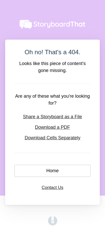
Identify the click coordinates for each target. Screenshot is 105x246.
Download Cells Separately (52, 137)
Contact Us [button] (52, 187)
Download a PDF (52, 127)
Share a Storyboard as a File (52, 116)
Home (52, 170)
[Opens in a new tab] (52, 223)
